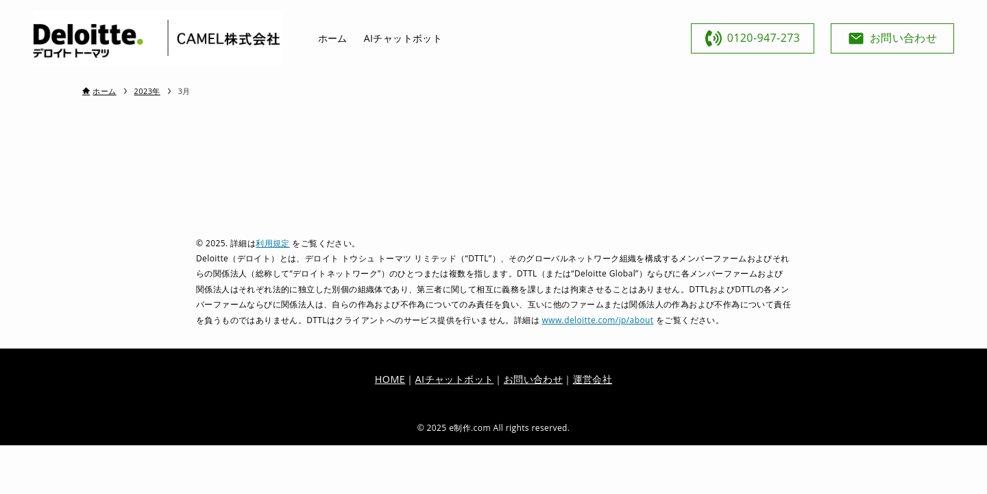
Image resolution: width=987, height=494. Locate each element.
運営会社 (593, 379)
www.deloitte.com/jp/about (598, 320)
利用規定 (273, 243)
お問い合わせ (533, 379)
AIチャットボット (454, 379)
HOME (390, 379)
